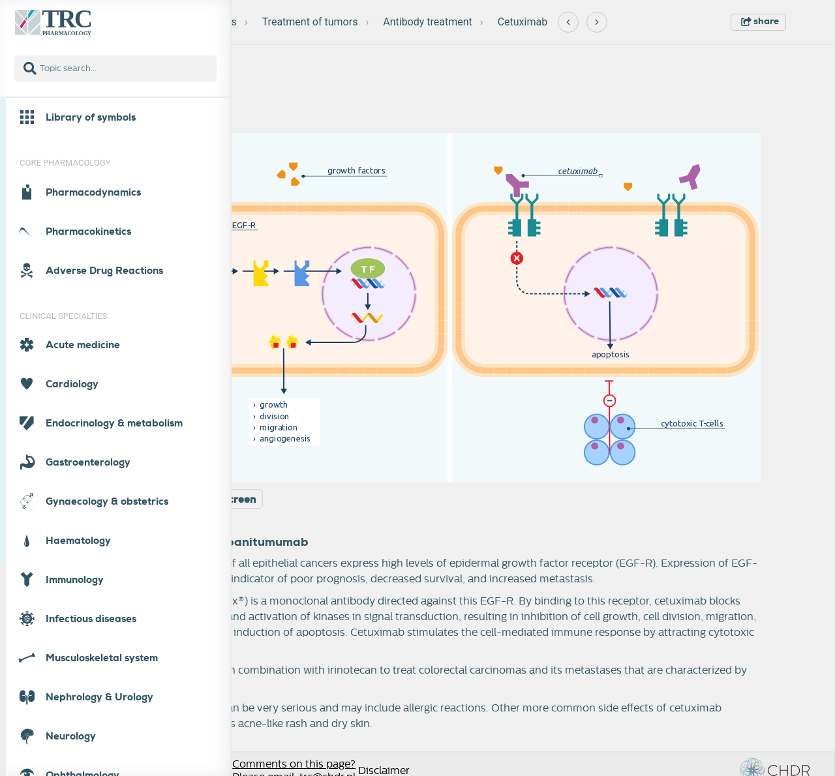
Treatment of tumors (310, 22)
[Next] (596, 22)
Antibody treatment (427, 22)
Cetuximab (523, 22)
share (760, 21)
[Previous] (568, 22)
